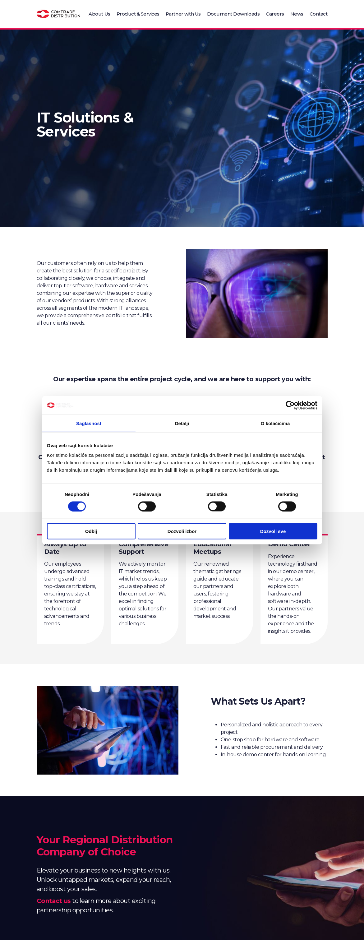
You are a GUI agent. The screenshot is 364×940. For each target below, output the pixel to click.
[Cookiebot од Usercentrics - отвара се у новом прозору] (290, 405)
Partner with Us (183, 14)
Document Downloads (233, 14)
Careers (275, 14)
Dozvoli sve (273, 531)
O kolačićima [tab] (275, 423)
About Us (99, 14)
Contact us (54, 901)
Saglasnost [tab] (88, 423)
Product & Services (138, 14)
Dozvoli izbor (182, 531)
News (296, 14)
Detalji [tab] (182, 423)
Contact (319, 14)
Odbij (91, 531)
